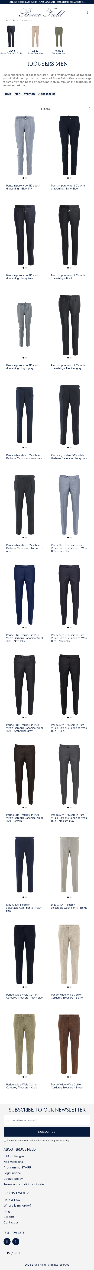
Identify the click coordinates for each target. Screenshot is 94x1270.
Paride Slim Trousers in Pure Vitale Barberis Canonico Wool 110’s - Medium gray (69, 817)
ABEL (35, 50)
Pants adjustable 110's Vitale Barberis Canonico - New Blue (24, 457)
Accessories (46, 94)
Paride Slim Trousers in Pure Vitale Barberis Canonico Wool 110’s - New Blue (24, 638)
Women (29, 94)
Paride (58, 50)
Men (17, 94)
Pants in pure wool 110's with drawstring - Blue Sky (23, 187)
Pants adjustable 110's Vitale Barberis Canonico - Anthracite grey (24, 548)
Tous (7, 94)
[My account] (87, 12)
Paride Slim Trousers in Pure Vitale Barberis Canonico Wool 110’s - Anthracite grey (24, 728)
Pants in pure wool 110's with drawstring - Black (68, 277)
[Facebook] (7, 1241)
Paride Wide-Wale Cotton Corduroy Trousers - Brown (67, 1086)
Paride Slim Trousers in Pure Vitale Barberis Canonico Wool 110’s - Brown (24, 817)
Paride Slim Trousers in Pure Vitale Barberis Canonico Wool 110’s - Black (69, 728)
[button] (23, 178)
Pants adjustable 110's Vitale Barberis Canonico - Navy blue (69, 457)
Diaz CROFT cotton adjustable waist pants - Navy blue (23, 907)
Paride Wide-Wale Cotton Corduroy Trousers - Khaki (21, 1086)
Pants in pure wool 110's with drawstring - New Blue (68, 187)
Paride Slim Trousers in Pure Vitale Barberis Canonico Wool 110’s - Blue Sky (69, 548)
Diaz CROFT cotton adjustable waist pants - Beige (69, 906)
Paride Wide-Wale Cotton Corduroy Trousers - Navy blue (24, 996)
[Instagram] (15, 1241)
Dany (11, 50)
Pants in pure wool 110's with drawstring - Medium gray (68, 367)
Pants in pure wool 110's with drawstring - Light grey (23, 367)
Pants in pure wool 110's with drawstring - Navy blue (23, 277)
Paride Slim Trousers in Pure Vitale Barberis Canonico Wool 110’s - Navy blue (69, 638)
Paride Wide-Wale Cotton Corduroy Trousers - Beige (67, 996)
